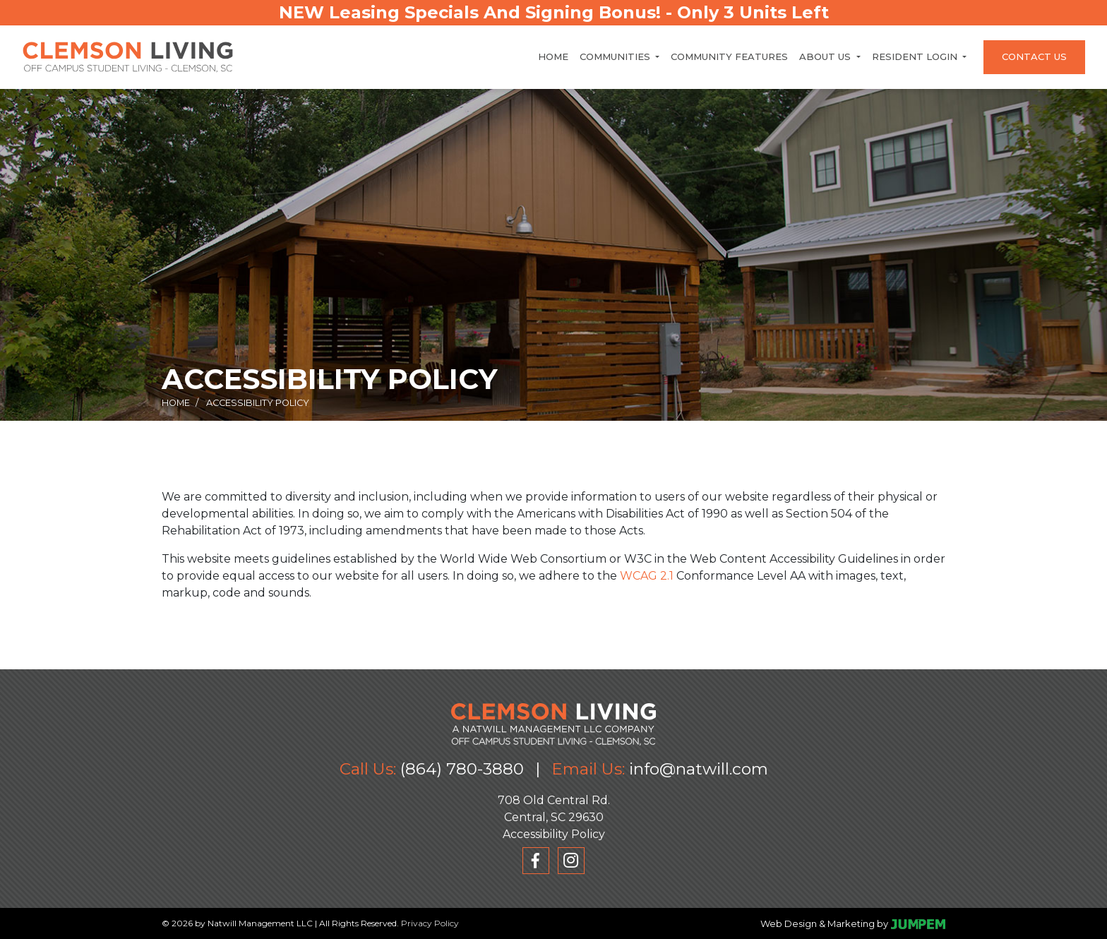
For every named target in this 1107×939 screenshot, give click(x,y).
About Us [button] (826, 56)
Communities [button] (616, 56)
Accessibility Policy (554, 834)
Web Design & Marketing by (824, 923)
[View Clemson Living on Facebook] (535, 860)
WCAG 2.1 (647, 575)
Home (553, 56)
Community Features (729, 56)
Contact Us (1034, 56)
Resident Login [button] (916, 56)
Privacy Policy (430, 923)
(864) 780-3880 (462, 769)
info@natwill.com (698, 769)
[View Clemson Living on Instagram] (571, 860)
